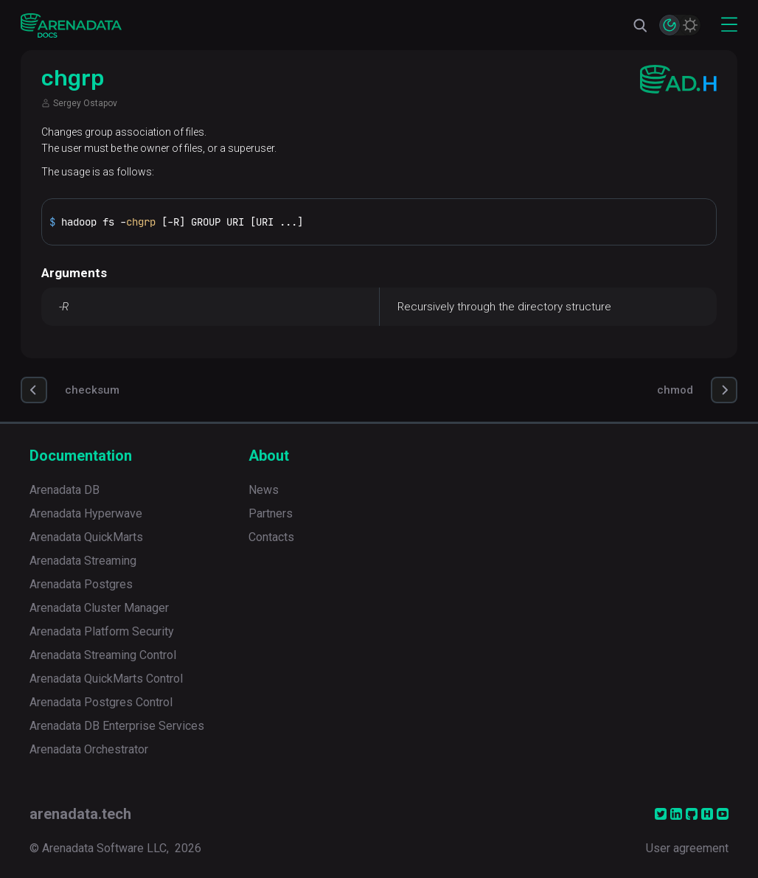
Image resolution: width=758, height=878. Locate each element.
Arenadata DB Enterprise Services (116, 726)
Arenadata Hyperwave (85, 513)
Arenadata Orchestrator (88, 749)
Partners (270, 513)
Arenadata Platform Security (101, 631)
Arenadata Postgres (81, 584)
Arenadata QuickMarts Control (106, 679)
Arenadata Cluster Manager (99, 608)
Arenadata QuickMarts (86, 537)
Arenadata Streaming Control (102, 655)
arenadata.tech (80, 814)
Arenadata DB (64, 490)
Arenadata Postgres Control (101, 702)
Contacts (271, 537)
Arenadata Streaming (82, 561)
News (263, 490)
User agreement (687, 848)
